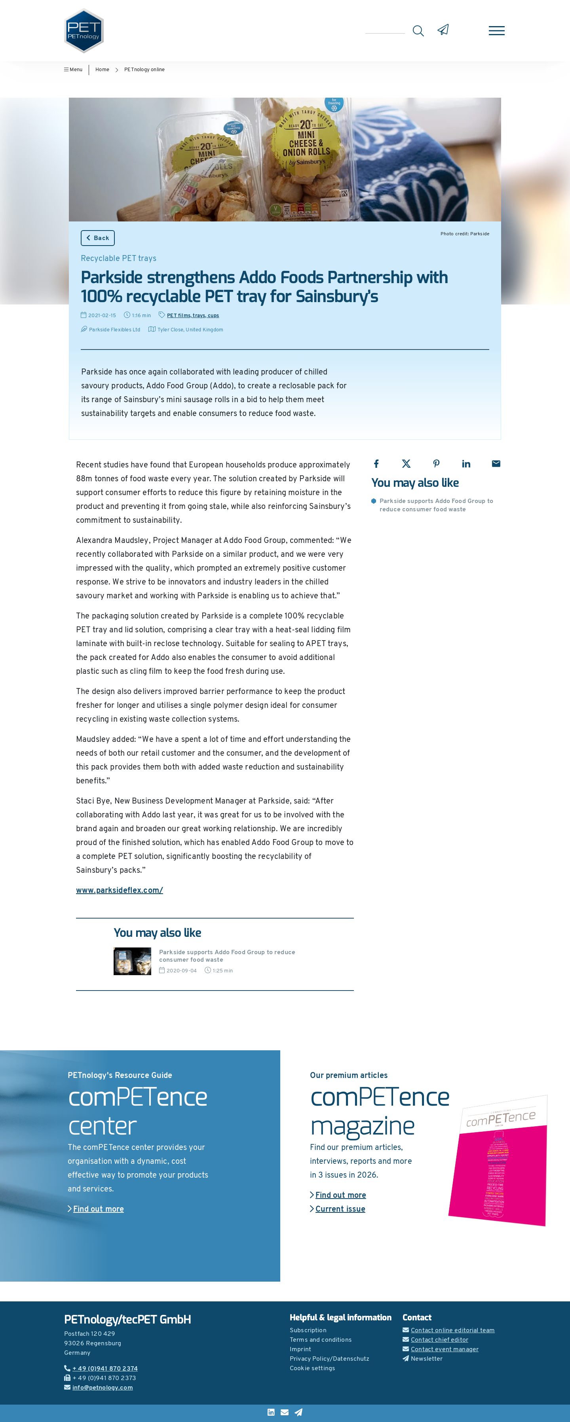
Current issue (337, 1210)
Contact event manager (441, 1349)
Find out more (96, 1210)
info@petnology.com (98, 1388)
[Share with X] (406, 464)
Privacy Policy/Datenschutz (330, 1359)
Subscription (308, 1330)
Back (97, 238)
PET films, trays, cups (193, 315)
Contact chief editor (435, 1340)
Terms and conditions (321, 1340)
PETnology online (144, 69)
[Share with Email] (496, 464)
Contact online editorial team (449, 1330)
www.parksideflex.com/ (119, 891)
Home (102, 69)
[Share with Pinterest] (436, 464)
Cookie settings (312, 1368)
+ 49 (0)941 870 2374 (101, 1369)
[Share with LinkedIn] (466, 464)
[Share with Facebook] (376, 464)
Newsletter (423, 1359)
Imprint (300, 1349)
